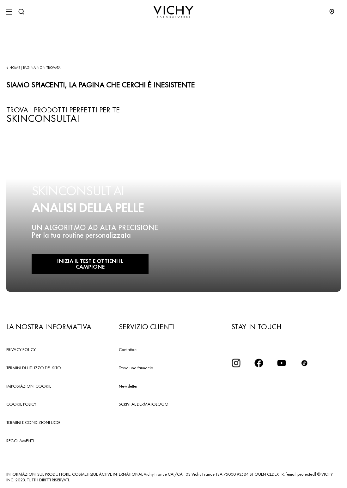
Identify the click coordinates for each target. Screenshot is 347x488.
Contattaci (128, 349)
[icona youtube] (281, 363)
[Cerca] (21, 11)
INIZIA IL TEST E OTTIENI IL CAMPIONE (90, 263)
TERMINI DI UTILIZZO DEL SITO (33, 368)
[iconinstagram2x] (236, 363)
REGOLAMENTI (20, 440)
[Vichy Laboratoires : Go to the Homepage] (173, 12)
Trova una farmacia (136, 368)
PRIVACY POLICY (21, 349)
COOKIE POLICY (21, 404)
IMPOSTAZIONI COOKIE (28, 386)
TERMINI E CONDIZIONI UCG (33, 422)
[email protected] (301, 474)
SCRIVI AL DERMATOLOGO (143, 404)
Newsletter (128, 386)
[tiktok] (304, 363)
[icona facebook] (259, 363)
